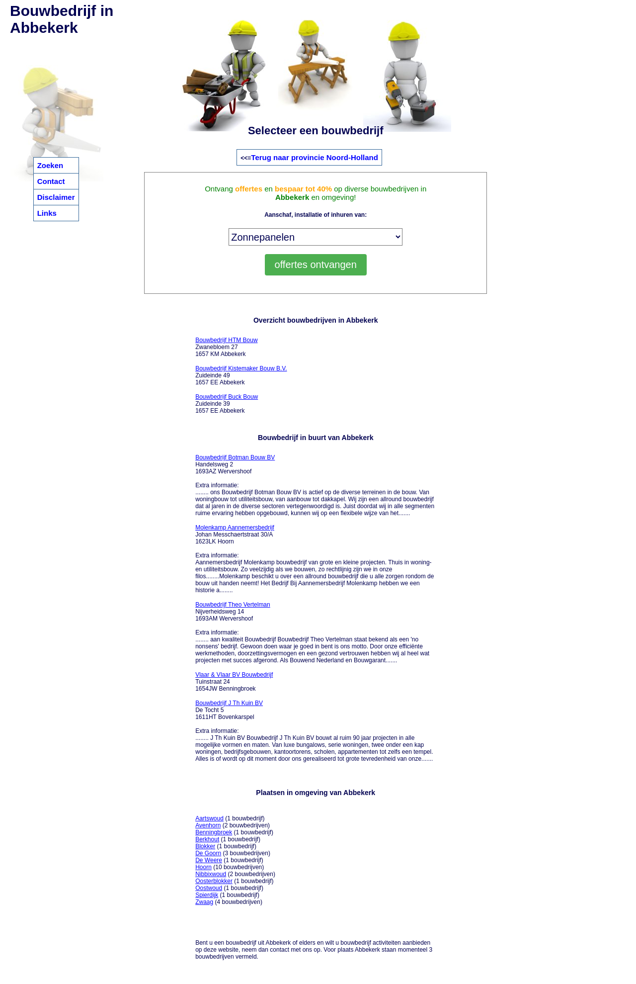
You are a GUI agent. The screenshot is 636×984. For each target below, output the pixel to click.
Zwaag (204, 901)
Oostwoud (208, 888)
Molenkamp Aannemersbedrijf (234, 527)
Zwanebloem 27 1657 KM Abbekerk (226, 347)
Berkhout (207, 839)
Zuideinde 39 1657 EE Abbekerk (226, 403)
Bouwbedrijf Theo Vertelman (232, 604)
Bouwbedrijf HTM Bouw (226, 340)
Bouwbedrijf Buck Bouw (226, 396)
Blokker (205, 846)
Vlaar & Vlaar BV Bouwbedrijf (234, 674)
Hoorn (203, 867)
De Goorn (208, 853)
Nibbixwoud (210, 874)
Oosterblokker (214, 881)
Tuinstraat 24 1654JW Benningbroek (234, 681)
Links (47, 213)
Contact (51, 181)
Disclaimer (56, 197)
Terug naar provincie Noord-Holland (314, 157)
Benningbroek (213, 832)
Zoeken (50, 165)
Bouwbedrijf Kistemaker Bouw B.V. (241, 368)
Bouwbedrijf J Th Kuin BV (229, 703)
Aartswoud (209, 818)
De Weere (208, 860)
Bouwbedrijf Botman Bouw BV (235, 457)
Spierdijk (206, 895)
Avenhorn (208, 825)
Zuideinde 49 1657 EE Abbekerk (241, 375)
